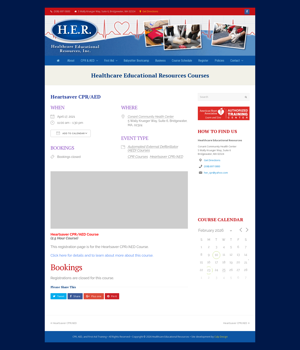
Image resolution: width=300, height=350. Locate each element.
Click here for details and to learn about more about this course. (102, 255)
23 (208, 270)
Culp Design (221, 336)
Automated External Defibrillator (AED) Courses (153, 148)
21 (245, 262)
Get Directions (150, 11)
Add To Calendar (70, 133)
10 (216, 255)
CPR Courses (138, 157)
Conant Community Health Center (151, 116)
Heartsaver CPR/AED (166, 157)
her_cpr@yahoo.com (216, 172)
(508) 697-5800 (212, 166)
